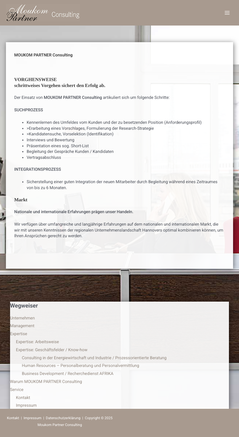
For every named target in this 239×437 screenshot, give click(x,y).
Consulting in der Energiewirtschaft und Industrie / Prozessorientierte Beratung (94, 358)
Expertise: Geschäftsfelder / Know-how (52, 350)
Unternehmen (22, 318)
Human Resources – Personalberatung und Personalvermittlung (80, 365)
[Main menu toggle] (227, 13)
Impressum (26, 405)
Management (22, 326)
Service (17, 389)
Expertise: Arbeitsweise (37, 342)
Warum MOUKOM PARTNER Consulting (46, 381)
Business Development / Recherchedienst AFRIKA (67, 373)
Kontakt (23, 397)
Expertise (18, 334)
